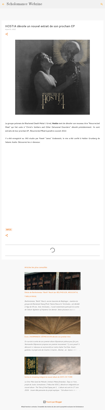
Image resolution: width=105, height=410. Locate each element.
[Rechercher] (45, 4)
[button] (6, 34)
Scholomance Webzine (24, 4)
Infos (8, 230)
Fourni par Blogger (52, 402)
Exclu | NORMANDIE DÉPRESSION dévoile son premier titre (47, 336)
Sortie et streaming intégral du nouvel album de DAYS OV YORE (48, 377)
